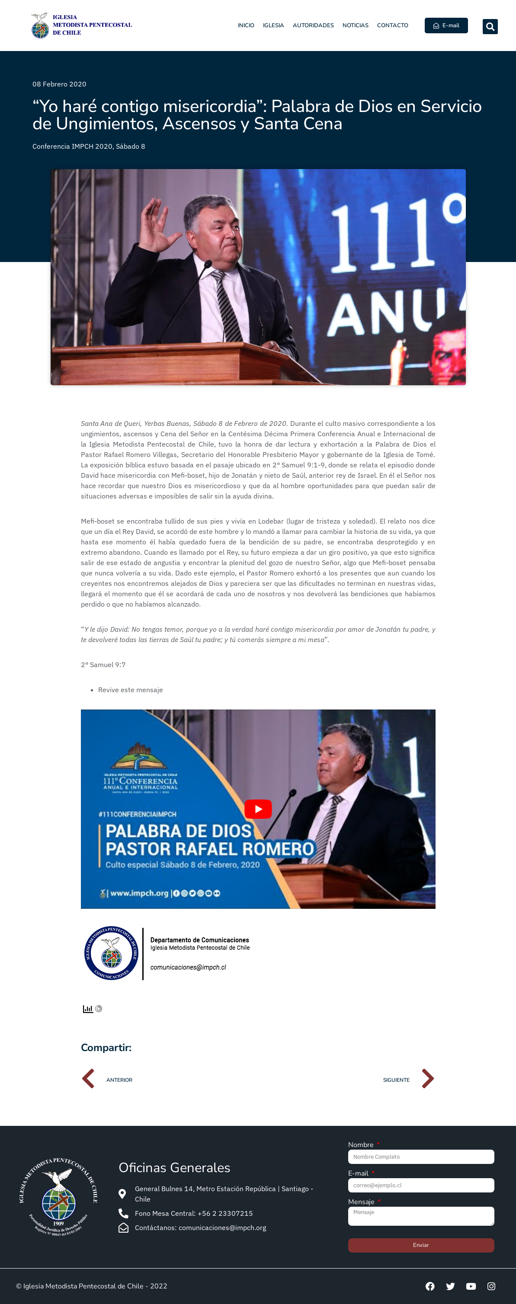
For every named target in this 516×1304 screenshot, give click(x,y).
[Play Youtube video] (258, 809)
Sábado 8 (130, 146)
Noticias (356, 25)
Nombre (361, 1145)
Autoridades (313, 25)
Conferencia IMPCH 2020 (72, 146)
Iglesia (273, 25)
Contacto (392, 25)
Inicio (246, 25)
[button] (490, 26)
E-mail (359, 1174)
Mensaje (362, 1203)
